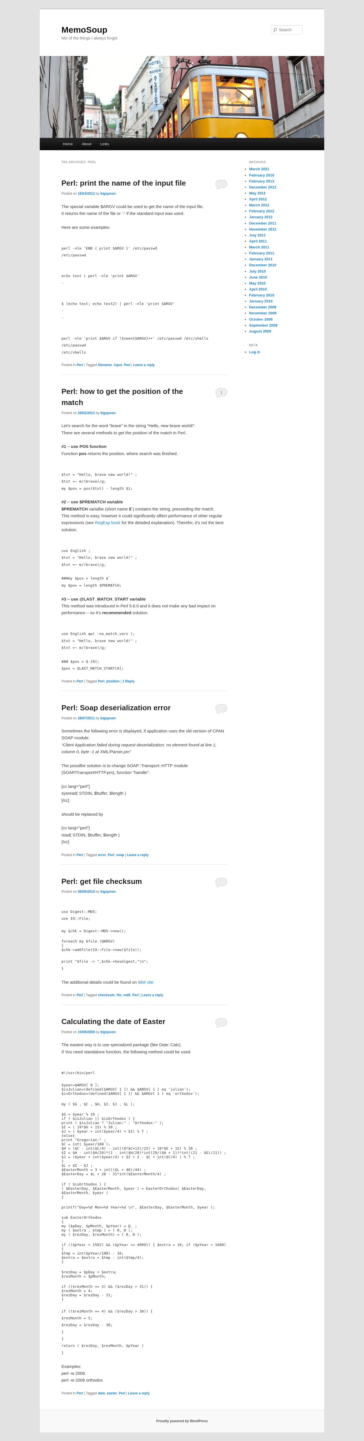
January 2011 (260, 259)
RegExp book (108, 522)
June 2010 (258, 277)
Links (104, 144)
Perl (79, 365)
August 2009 (260, 331)
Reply (128, 681)
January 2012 (260, 217)
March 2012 (259, 205)
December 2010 (262, 265)
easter (112, 1393)
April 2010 (258, 289)
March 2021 (259, 169)
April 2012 (258, 199)
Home (68, 144)
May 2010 (257, 283)
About (86, 144)
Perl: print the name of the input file (123, 183)
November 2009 (262, 313)
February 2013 (261, 181)
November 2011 (262, 229)
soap (120, 855)
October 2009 (260, 319)
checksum (106, 995)
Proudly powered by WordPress (182, 1421)
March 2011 (259, 247)
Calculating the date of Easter (113, 1021)
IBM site (145, 982)
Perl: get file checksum (101, 881)
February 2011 (261, 253)
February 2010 (261, 295)
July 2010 (257, 271)
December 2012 (262, 187)
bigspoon (108, 194)
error (102, 855)
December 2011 (262, 223)
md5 (127, 995)
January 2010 (260, 301)
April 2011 (258, 241)
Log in (254, 352)
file (119, 995)
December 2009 (262, 307)
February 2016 (261, 175)
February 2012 (261, 211)
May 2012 (257, 193)
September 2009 (263, 325)
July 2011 (257, 235)
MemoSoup (84, 29)
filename (105, 365)
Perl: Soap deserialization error (116, 707)
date (101, 1393)
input (118, 365)
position (113, 681)
